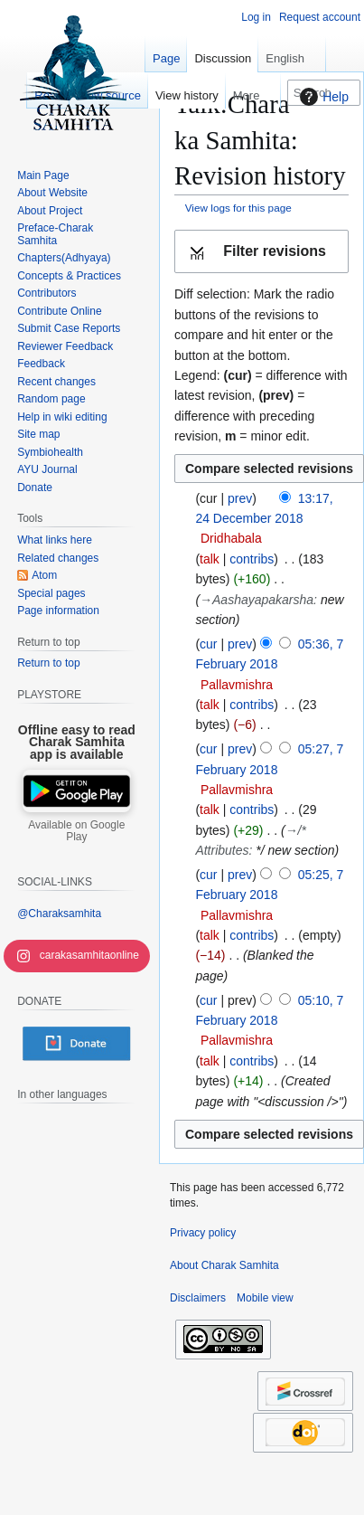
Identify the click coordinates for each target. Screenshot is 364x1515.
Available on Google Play (76, 831)
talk (209, 559)
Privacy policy (203, 1232)
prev (240, 498)
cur (208, 644)
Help (322, 97)
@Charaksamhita (59, 913)
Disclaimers (198, 1298)
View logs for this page (238, 207)
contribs (251, 559)
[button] (261, 252)
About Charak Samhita (224, 1265)
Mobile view (265, 1298)
